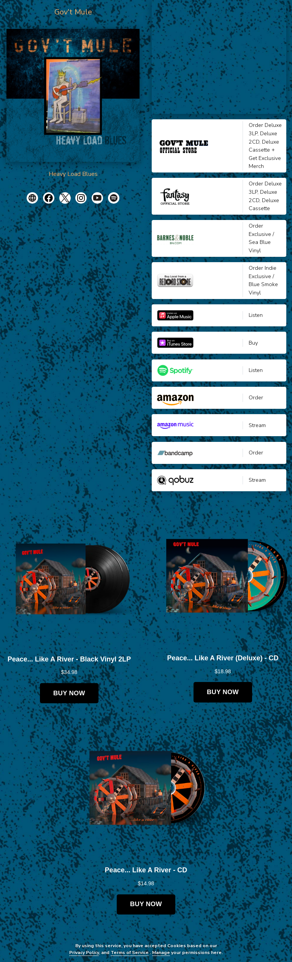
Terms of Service (130, 952)
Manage (161, 952)
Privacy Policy (84, 952)
